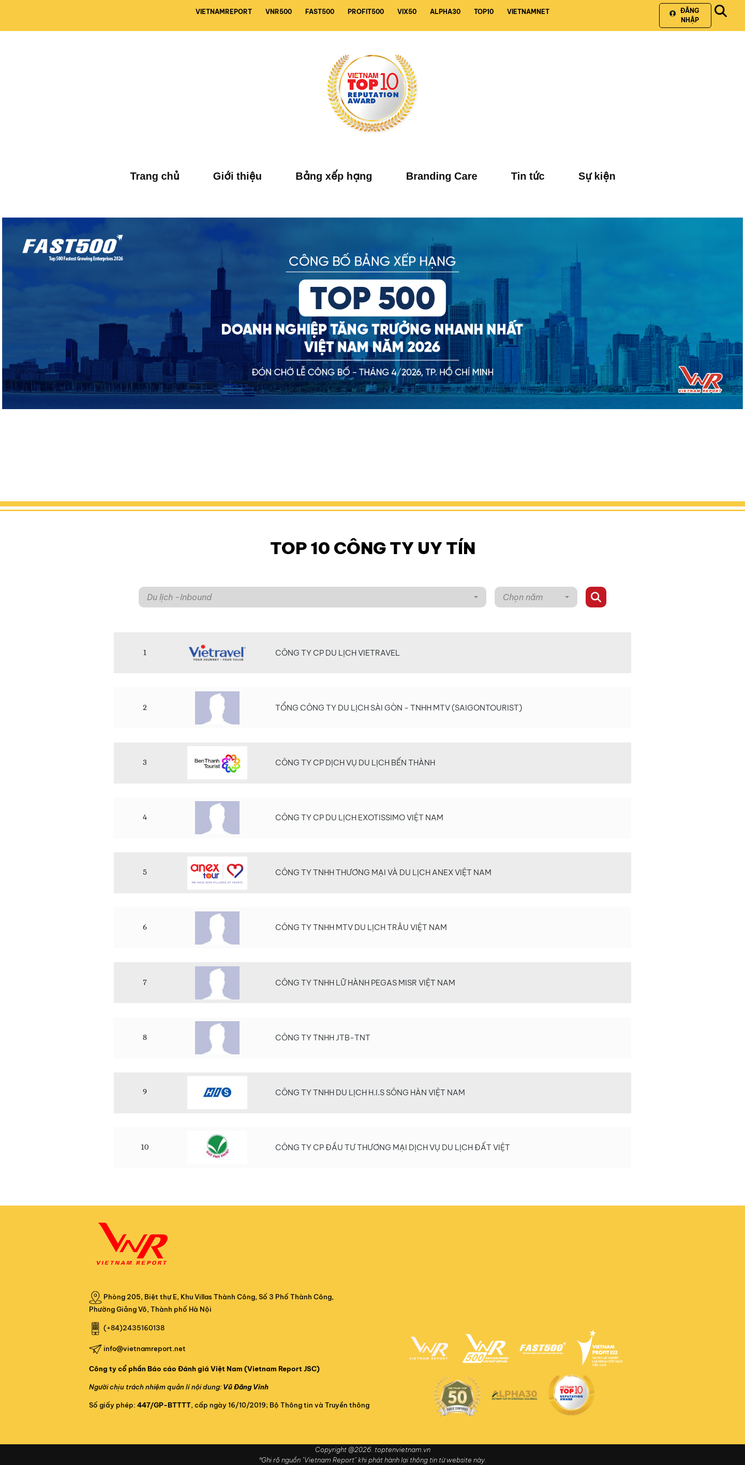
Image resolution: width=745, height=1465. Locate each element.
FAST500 (319, 12)
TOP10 (484, 12)
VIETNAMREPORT (224, 12)
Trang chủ (154, 176)
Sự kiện (597, 176)
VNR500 (278, 12)
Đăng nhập (684, 15)
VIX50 (406, 12)
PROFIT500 (366, 12)
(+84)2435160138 (134, 1328)
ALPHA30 (445, 12)
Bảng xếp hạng (333, 176)
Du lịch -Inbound (179, 597)
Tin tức (528, 176)
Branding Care (442, 176)
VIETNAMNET (528, 12)
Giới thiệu (237, 176)
